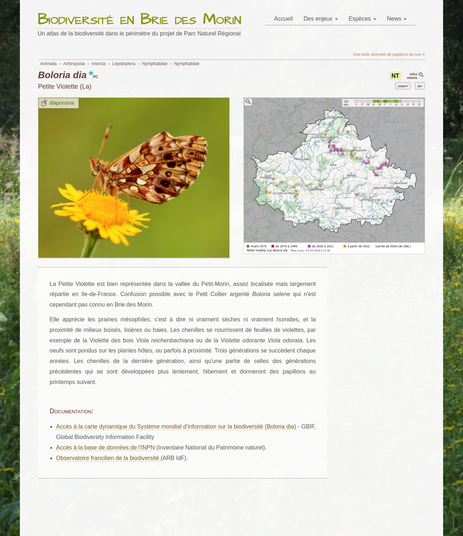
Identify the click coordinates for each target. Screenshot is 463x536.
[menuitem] (283, 19)
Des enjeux (320, 19)
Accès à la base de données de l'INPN (105, 447)
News (397, 19)
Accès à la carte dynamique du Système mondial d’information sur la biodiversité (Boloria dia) (176, 426)
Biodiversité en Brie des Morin (139, 20)
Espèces (362, 19)
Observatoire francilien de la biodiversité (108, 458)
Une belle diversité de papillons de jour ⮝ (389, 54)
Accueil (283, 19)
